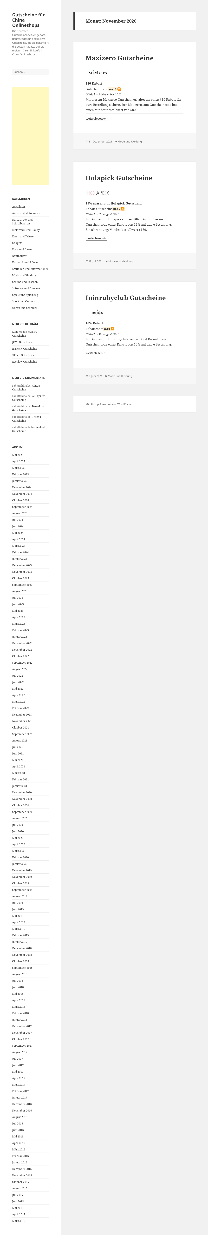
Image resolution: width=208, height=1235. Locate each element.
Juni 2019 (18, 909)
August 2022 (19, 669)
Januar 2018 (19, 1019)
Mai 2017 (17, 1071)
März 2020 (18, 851)
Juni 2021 (18, 753)
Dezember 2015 (22, 1169)
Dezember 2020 (22, 792)
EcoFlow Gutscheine (24, 361)
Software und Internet (26, 288)
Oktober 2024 (20, 500)
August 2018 (19, 974)
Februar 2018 (20, 1013)
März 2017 (18, 1084)
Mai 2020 (17, 838)
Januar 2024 (19, 559)
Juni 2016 (18, 1130)
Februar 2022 (20, 708)
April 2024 (18, 539)
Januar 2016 (19, 1162)
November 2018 (22, 955)
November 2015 (22, 1175)
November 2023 (22, 572)
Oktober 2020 (20, 805)
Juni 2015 (18, 1201)
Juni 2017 (18, 1065)
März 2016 (18, 1149)
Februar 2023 (20, 630)
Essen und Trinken (23, 236)
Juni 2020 (18, 831)
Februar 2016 (20, 1156)
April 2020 (18, 844)
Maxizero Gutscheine (120, 58)
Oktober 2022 (20, 656)
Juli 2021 (17, 747)
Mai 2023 (17, 610)
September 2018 (22, 967)
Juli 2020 (17, 825)
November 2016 (22, 1110)
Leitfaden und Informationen (30, 269)
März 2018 (18, 1006)
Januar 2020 (19, 864)
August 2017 (19, 1052)
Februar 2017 (20, 1091)
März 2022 (18, 701)
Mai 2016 (17, 1136)
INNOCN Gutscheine (24, 348)
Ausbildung (19, 206)
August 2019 (19, 896)
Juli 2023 (17, 597)
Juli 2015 (17, 1195)
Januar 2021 (19, 786)
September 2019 (22, 890)
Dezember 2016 (22, 1104)
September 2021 (22, 734)
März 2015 (18, 1221)
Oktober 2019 (20, 883)
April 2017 (18, 1078)
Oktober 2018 (20, 961)
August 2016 (19, 1117)
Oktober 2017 (20, 1039)
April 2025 (18, 461)
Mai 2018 (17, 993)
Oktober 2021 (20, 727)
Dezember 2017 (22, 1026)
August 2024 (19, 513)
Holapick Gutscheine (119, 177)
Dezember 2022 (22, 643)
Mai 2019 (17, 916)
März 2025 (18, 468)
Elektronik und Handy (26, 230)
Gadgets (17, 243)
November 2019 (22, 877)
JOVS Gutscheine (22, 342)
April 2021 (18, 766)
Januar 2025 (19, 481)
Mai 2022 (17, 688)
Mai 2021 (17, 760)
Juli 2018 (17, 980)
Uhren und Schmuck (24, 308)
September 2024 (22, 507)
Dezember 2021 (22, 714)
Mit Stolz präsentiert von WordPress (108, 404)
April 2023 (18, 617)
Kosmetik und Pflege (25, 262)
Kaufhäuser (19, 256)
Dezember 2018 (22, 948)
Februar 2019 (20, 935)
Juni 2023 (18, 604)
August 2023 (19, 591)
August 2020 (19, 818)
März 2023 (18, 623)
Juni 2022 (18, 682)
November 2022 (22, 649)
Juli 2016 (17, 1123)
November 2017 (22, 1032)
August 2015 (19, 1188)
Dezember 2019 (22, 870)
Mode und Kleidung (24, 275)
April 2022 (18, 695)
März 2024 (18, 546)
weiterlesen (96, 118)
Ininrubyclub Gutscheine (126, 297)
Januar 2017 (19, 1097)
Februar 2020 (20, 857)
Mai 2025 (17, 455)
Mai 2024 (17, 533)
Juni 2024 (18, 526)
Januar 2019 (19, 942)
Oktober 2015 (20, 1182)
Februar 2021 (20, 779)
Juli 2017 (17, 1058)
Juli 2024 (17, 520)
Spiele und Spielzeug (25, 295)
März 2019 (18, 929)
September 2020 (22, 812)
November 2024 (22, 494)
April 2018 (18, 1000)
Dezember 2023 (22, 565)
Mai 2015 (17, 1208)
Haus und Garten (22, 249)
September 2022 (22, 662)
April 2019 (18, 922)
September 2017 (22, 1045)
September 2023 (22, 585)
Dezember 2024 (22, 487)
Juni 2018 (18, 987)
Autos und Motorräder (26, 213)
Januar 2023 (19, 636)
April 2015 (18, 1214)
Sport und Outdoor (24, 301)
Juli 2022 (17, 675)
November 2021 (22, 721)
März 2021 (18, 773)
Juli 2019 (17, 903)
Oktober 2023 (20, 578)
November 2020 (22, 799)
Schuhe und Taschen (25, 282)
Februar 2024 (20, 552)
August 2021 (19, 740)
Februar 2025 (20, 474)
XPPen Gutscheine (23, 355)
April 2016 (18, 1143)
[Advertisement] (30, 136)
